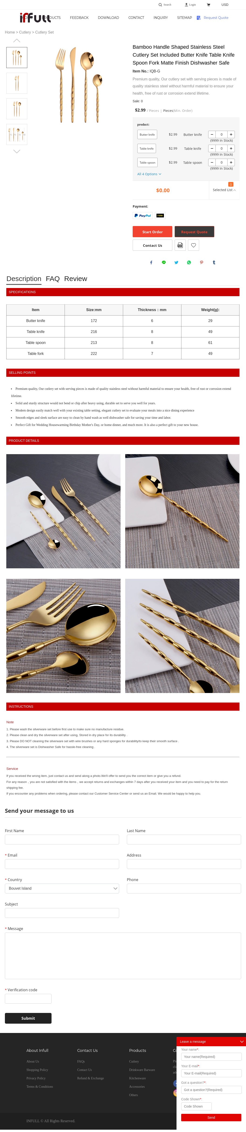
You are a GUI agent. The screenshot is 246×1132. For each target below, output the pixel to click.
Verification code (21, 992)
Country (13, 882)
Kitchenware (137, 1080)
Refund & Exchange (90, 1080)
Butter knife (147, 135)
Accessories (137, 1089)
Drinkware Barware (142, 1072)
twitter (177, 263)
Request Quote (216, 18)
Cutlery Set (44, 32)
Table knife (147, 149)
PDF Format (180, 245)
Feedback (122, 18)
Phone (132, 882)
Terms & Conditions (39, 1089)
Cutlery (25, 32)
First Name (14, 833)
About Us (32, 1064)
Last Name (136, 833)
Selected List (223, 187)
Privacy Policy (35, 1080)
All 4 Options (147, 174)
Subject (11, 906)
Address (134, 857)
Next (16, 151)
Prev (16, 40)
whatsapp (190, 263)
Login (192, 4)
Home (69, 18)
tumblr (215, 263)
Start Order (152, 232)
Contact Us (179, 21)
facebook (152, 263)
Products (93, 18)
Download (151, 18)
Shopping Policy (37, 1072)
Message (14, 930)
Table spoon (147, 163)
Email (11, 857)
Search (167, 4)
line (164, 263)
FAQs (81, 1064)
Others (133, 1097)
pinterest (202, 263)
